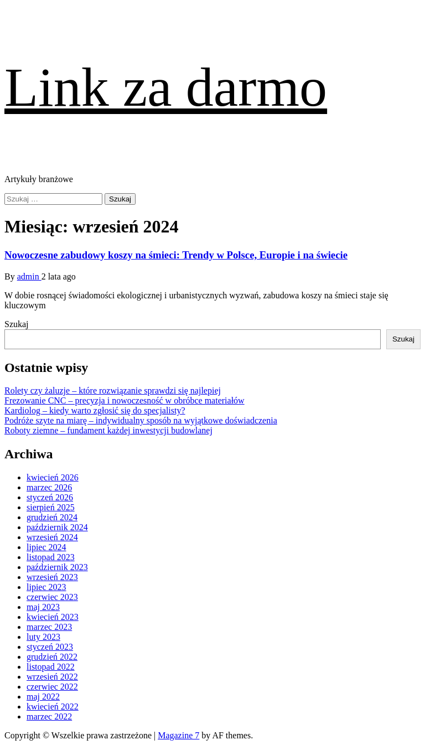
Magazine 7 (178, 735)
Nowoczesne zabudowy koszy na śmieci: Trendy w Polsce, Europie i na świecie (176, 255)
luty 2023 (43, 636)
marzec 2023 (49, 627)
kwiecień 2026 (53, 477)
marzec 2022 (49, 716)
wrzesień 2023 (52, 577)
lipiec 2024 (46, 547)
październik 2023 (57, 567)
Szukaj (16, 324)
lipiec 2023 (46, 587)
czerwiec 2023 (52, 597)
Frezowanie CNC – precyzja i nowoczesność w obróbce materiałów (124, 400)
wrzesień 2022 (52, 676)
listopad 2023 (51, 557)
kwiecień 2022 (53, 706)
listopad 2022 (51, 666)
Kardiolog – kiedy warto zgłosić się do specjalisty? (94, 410)
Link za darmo (165, 87)
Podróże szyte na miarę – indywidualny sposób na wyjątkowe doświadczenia (140, 420)
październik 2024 (57, 527)
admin (29, 276)
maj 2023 (43, 607)
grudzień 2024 (52, 517)
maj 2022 (43, 696)
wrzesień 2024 (52, 537)
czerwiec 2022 (52, 686)
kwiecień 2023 (53, 617)
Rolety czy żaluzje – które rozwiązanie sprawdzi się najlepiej (112, 390)
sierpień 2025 (51, 507)
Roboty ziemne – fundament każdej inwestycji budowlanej (108, 430)
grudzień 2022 (52, 656)
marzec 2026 (49, 487)
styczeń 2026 (50, 497)
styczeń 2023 (50, 646)
